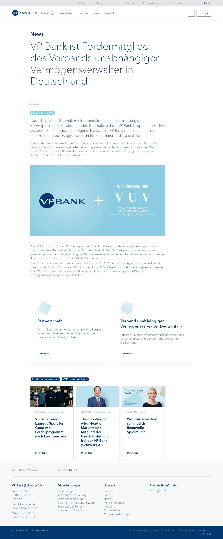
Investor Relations (80, 3)
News (96, 13)
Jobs (107, 495)
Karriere (113, 3)
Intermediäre (65, 13)
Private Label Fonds (70, 506)
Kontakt (108, 506)
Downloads (130, 3)
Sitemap (203, 530)
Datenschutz (168, 530)
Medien (99, 3)
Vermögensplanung (70, 499)
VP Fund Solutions (150, 3)
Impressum (136, 530)
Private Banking (44, 13)
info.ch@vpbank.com (25, 508)
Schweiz (177, 3)
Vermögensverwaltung (72, 495)
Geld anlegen (66, 491)
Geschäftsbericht (114, 510)
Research (109, 13)
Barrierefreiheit (187, 530)
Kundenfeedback (114, 502)
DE (205, 3)
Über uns (83, 13)
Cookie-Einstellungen (117, 514)
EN (209, 3)
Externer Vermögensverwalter (77, 502)
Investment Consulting (72, 510)
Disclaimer (152, 530)
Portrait (108, 491)
